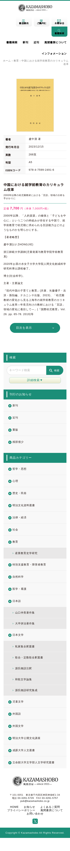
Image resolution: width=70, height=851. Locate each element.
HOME (14, 806)
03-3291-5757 (50, 798)
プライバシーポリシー (21, 810)
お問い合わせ (35, 813)
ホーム (7, 60)
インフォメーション (54, 53)
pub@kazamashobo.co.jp (35, 801)
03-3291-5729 (26, 798)
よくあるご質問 (50, 806)
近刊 (36, 42)
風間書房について (55, 42)
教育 (16, 60)
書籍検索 (12, 42)
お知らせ (29, 806)
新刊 (25, 42)
